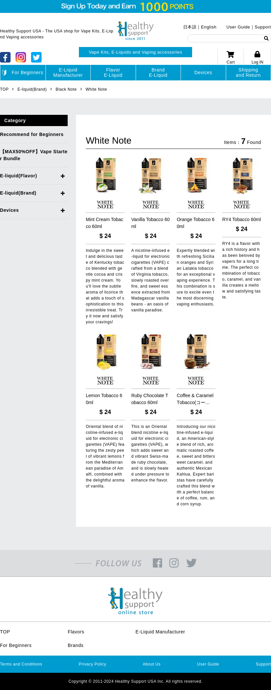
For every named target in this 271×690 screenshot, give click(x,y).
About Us (152, 664)
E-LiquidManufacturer (68, 72)
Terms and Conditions (21, 664)
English (209, 27)
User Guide (238, 27)
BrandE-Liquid (158, 72)
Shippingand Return (248, 72)
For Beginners (22, 73)
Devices (203, 72)
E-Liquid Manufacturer (160, 631)
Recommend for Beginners (32, 134)
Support (262, 27)
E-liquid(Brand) (18, 193)
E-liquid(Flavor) (18, 175)
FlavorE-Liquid (113, 72)
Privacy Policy (92, 664)
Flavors (76, 631)
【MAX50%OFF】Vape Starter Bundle (34, 155)
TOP (5, 631)
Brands (76, 645)
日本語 (190, 27)
